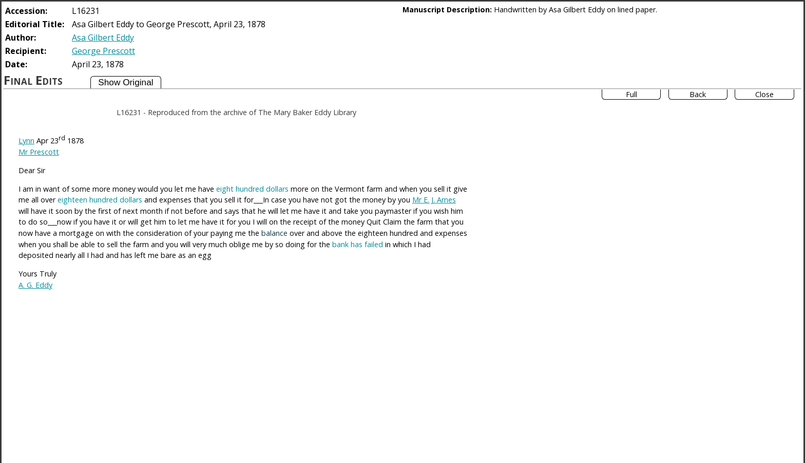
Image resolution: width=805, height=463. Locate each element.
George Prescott (103, 51)
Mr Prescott (38, 152)
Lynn (26, 140)
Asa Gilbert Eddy (103, 37)
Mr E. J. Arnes (434, 200)
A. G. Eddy (35, 285)
